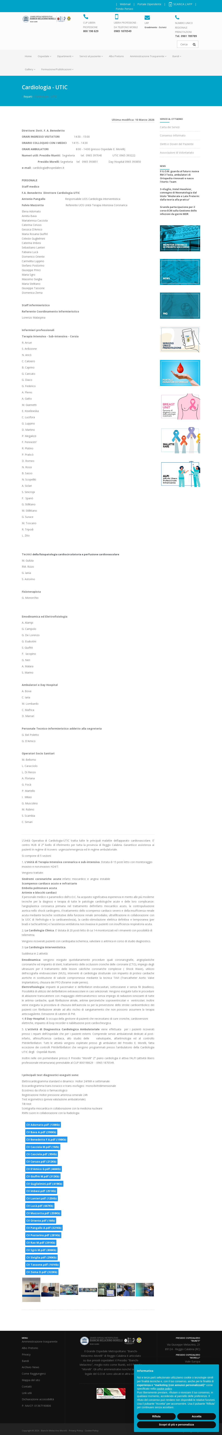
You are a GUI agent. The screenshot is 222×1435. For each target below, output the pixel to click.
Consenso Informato (173, 135)
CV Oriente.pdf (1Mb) (40, 1220)
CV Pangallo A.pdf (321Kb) (43, 1228)
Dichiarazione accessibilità (38, 1399)
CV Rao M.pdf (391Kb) (40, 1242)
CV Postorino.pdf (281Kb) (43, 1235)
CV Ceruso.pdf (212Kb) (41, 1161)
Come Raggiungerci (34, 1373)
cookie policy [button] (164, 1388)
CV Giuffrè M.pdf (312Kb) (42, 1176)
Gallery (30, 69)
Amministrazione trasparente (39, 1341)
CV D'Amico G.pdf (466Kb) (43, 1169)
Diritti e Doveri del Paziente (177, 144)
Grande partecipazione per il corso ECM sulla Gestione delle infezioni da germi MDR (178, 210)
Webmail (125, 4)
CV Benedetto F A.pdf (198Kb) (46, 1139)
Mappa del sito (31, 1380)
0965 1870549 (122, 31)
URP (147, 23)
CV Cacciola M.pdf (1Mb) (42, 1147)
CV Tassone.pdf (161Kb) (42, 1264)
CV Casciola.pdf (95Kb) (41, 1154)
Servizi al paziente (91, 56)
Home (28, 56)
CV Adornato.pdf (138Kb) (43, 1125)
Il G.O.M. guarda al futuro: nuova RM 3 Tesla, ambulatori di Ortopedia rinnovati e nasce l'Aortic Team (179, 177)
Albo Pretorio (116, 56)
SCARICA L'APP (180, 4)
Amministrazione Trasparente (148, 56)
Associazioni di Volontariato (177, 152)
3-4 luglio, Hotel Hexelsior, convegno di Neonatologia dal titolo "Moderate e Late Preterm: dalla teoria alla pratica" (179, 194)
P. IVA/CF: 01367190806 (36, 1405)
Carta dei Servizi (169, 127)
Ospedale (44, 56)
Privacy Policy (76, 1430)
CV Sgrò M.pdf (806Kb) (41, 1250)
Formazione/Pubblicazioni (57, 69)
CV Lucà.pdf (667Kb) (39, 1206)
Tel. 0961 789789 (186, 36)
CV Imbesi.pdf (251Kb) (41, 1191)
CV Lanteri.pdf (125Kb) (41, 1198)
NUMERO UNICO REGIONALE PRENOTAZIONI (184, 27)
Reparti (28, 96)
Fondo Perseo (124, 9)
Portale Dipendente (149, 4)
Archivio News (30, 1367)
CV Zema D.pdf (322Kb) (41, 1272)
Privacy (26, 1354)
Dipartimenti (65, 56)
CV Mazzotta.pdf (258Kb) (43, 1213)
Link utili (27, 1393)
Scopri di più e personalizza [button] (176, 1424)
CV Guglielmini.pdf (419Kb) (44, 1184)
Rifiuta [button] (156, 1416)
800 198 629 (90, 31)
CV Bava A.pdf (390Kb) (41, 1132)
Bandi (176, 56)
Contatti (27, 1386)
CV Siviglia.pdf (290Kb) (41, 1257)
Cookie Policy (91, 1430)
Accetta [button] (197, 1416)
